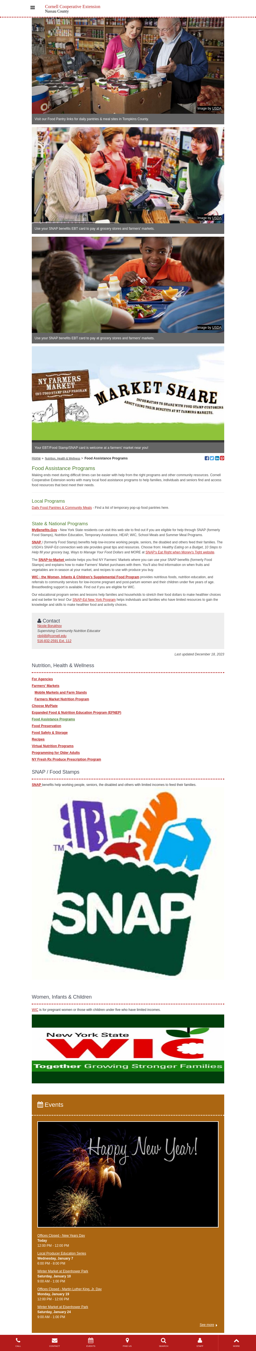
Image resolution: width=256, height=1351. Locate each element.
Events (50, 1104)
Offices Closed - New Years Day (61, 1236)
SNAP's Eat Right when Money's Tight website (180, 552)
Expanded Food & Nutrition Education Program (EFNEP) (76, 713)
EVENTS (91, 1342)
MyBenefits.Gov (44, 530)
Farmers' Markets (45, 686)
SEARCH (163, 1342)
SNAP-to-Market (51, 560)
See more (207, 1325)
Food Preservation (46, 726)
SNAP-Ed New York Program (94, 600)
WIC (35, 1010)
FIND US (127, 1342)
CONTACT (54, 1342)
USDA (216, 108)
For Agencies (42, 679)
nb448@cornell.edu (51, 636)
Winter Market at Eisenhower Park (62, 1271)
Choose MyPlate (45, 706)
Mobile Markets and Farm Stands (61, 692)
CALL (18, 1342)
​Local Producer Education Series (61, 1253)
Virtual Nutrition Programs (53, 746)
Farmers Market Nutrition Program (62, 699)
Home (36, 458)
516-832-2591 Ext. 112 (54, 641)
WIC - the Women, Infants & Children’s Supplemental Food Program (85, 577)
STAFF (200, 1342)
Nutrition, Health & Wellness (62, 458)
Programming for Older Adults (56, 753)
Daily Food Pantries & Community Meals (62, 508)
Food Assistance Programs (53, 719)
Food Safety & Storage (50, 733)
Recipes (38, 739)
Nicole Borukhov (49, 626)
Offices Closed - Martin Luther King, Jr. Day (69, 1289)
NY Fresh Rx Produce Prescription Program (66, 759)
